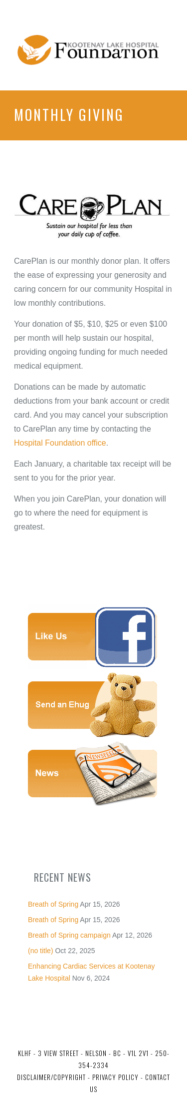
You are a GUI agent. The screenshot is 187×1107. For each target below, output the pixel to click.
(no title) (40, 951)
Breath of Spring (53, 904)
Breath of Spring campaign (69, 935)
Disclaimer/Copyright (51, 1077)
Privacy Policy (114, 1077)
